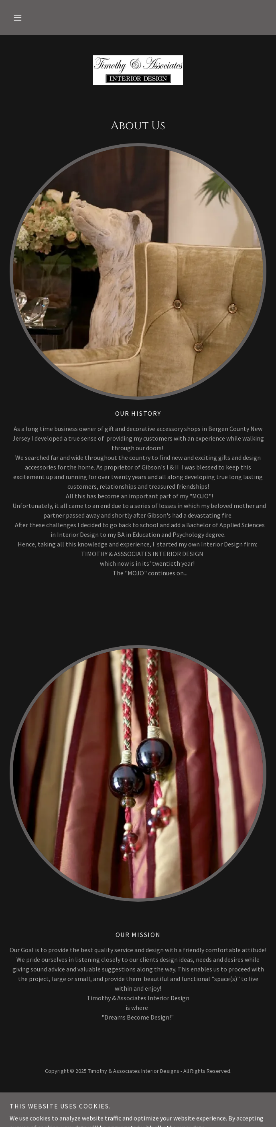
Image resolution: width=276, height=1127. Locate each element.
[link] (138, 70)
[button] (18, 18)
